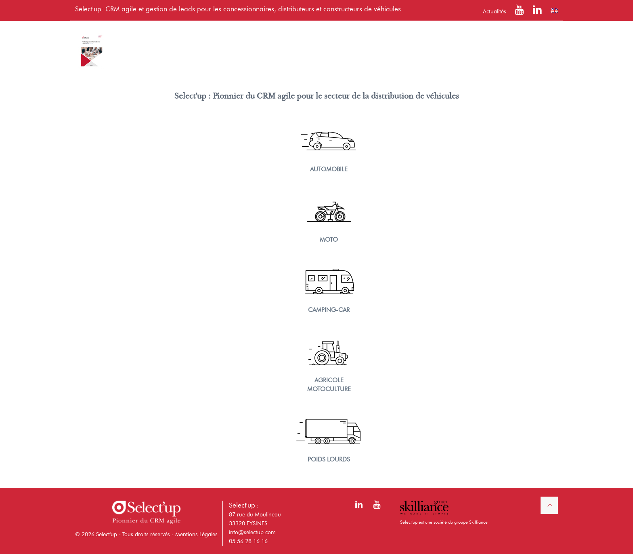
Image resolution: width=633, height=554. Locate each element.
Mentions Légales (196, 534)
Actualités (494, 11)
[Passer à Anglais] (554, 10)
